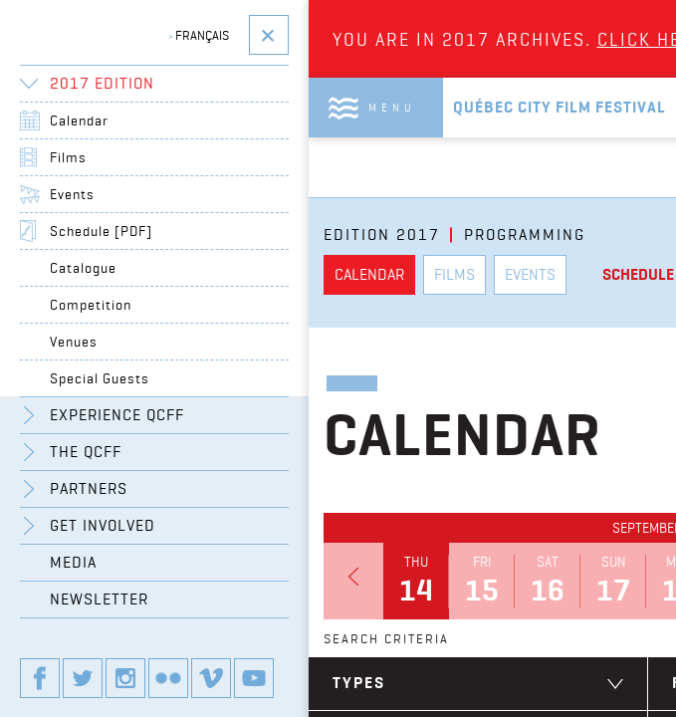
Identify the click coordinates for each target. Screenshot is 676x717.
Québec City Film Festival (559, 107)
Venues (74, 342)
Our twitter (83, 678)
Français (198, 35)
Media (73, 562)
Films (68, 157)
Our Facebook (40, 678)
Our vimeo (211, 678)
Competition (90, 305)
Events (72, 194)
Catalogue (83, 268)
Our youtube (254, 678)
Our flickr (168, 678)
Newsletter (99, 599)
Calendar (79, 120)
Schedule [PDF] (101, 231)
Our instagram (125, 678)
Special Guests (99, 378)
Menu (392, 108)
